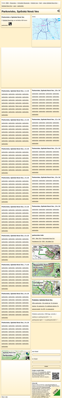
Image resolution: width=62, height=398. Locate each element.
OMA (7, 3)
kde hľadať (35, 351)
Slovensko (13, 3)
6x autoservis (40, 306)
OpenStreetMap (27, 86)
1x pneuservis (50, 309)
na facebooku (43, 372)
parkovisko (20, 6)
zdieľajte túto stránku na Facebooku (41, 372)
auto (14, 6)
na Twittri (47, 373)
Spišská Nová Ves (7, 6)
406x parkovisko (36, 303)
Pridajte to (43, 396)
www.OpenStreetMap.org (51, 384)
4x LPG (43, 309)
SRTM (47, 394)
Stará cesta (18, 106)
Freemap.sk (35, 86)
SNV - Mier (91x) (37, 238)
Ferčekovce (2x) (36, 241)
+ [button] (3, 50)
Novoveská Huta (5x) (48, 238)
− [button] (3, 52)
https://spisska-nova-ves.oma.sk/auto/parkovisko (50, 86)
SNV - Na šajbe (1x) (48, 241)
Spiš (40, 3)
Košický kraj (34, 3)
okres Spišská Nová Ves (50, 3)
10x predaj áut (46, 303)
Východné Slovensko (23, 3)
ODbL (50, 386)
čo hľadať (35, 359)
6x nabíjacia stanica (51, 306)
